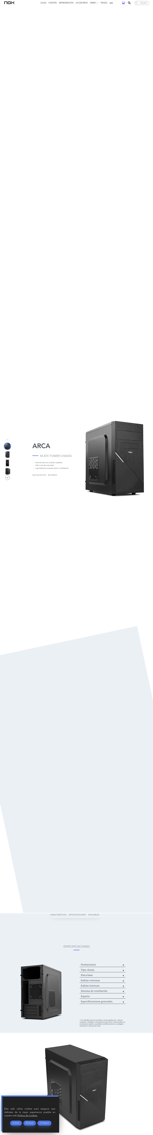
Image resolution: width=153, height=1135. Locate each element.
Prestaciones (88, 964)
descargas (93, 915)
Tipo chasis (87, 969)
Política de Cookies (27, 1116)
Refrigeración (66, 3)
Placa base (87, 975)
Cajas (43, 3)
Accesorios (82, 3)
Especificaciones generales (96, 1001)
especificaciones (77, 915)
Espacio (85, 996)
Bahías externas (90, 980)
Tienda (103, 3)
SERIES (94, 3)
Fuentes (53, 3)
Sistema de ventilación (94, 991)
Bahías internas (90, 985)
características (58, 915)
